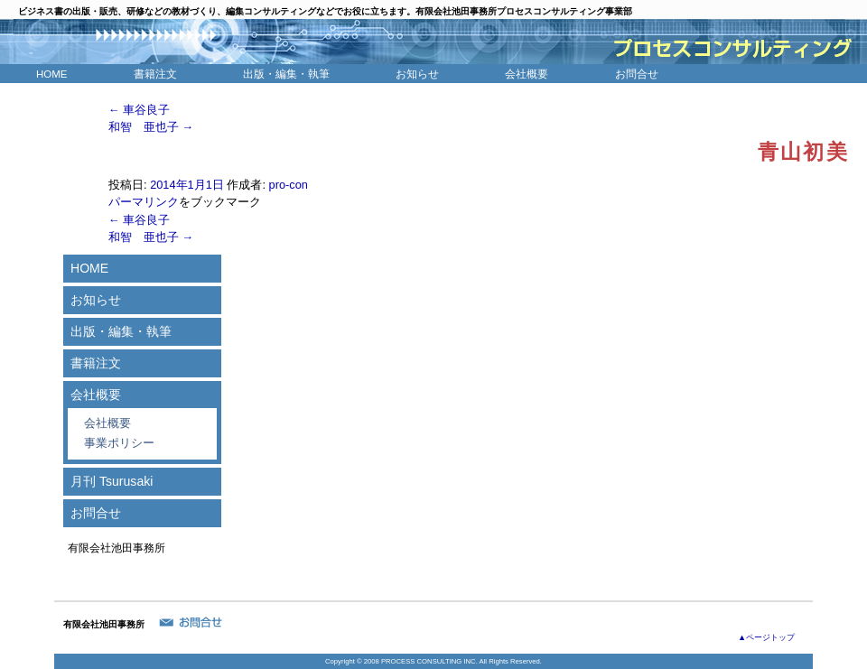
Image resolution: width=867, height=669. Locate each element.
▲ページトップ (766, 637)
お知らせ (417, 74)
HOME (52, 74)
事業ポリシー (119, 443)
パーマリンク (143, 202)
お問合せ (636, 74)
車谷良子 (139, 109)
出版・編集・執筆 (286, 74)
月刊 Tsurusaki (111, 481)
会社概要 (526, 74)
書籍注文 (155, 74)
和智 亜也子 (150, 127)
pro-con (288, 184)
